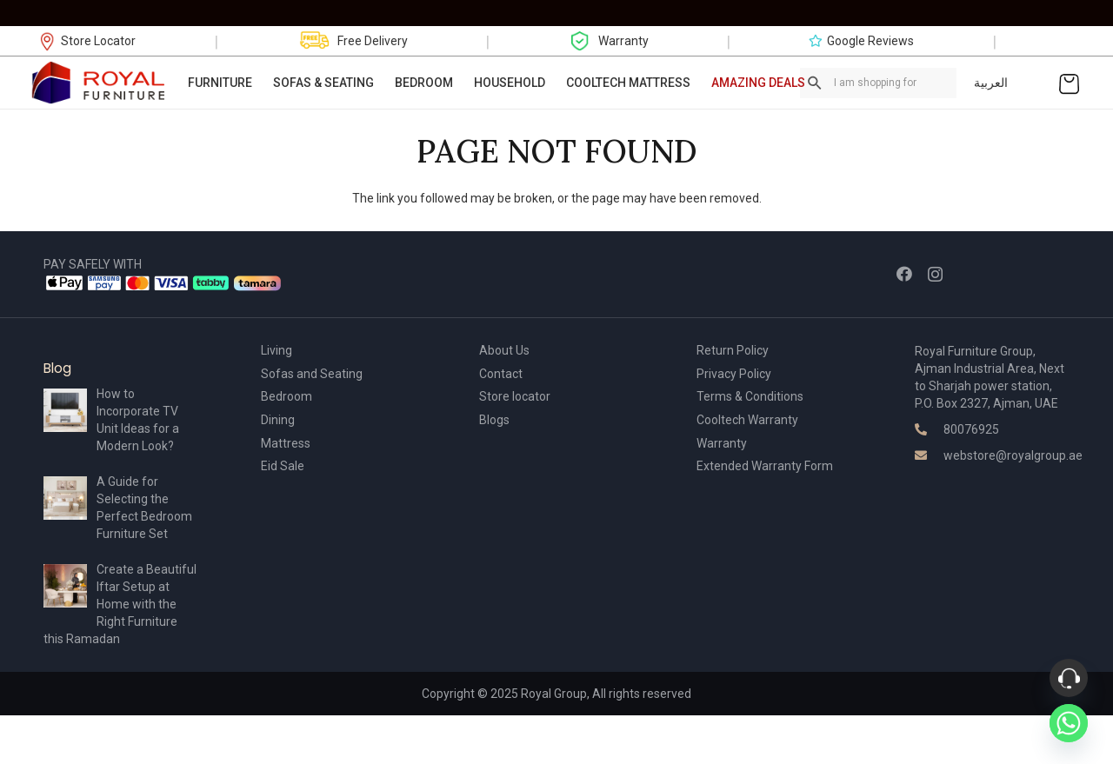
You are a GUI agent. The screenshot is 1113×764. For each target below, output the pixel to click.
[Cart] (1069, 82)
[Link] (99, 82)
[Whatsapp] (1069, 723)
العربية (991, 83)
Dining (278, 420)
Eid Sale (282, 466)
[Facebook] (904, 274)
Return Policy (732, 350)
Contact (501, 374)
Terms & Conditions (749, 396)
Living (276, 350)
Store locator (514, 396)
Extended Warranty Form (764, 466)
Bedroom (286, 396)
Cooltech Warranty (747, 420)
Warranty (721, 443)
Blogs (494, 420)
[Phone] (1069, 678)
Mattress (285, 443)
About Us (504, 350)
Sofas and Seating (312, 374)
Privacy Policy (733, 374)
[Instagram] (935, 274)
